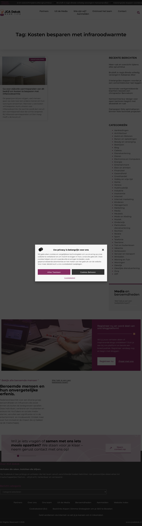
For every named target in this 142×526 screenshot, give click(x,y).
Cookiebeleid (69, 278)
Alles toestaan (54, 272)
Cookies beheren (88, 272)
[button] (103, 249)
